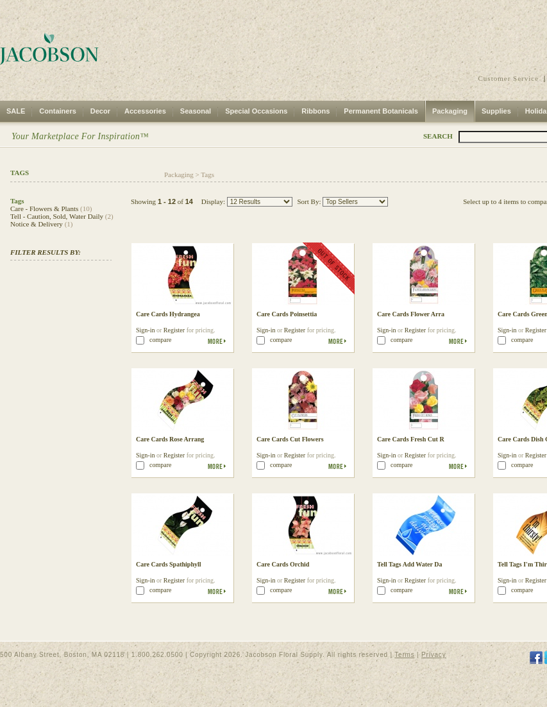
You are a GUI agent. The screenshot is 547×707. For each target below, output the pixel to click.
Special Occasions (256, 111)
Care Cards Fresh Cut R (410, 439)
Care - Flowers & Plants (44, 208)
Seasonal (195, 111)
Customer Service (508, 78)
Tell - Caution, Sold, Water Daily (56, 216)
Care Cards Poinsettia (287, 314)
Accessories (145, 111)
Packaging (449, 111)
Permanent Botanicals (381, 111)
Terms (404, 654)
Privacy (433, 654)
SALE (15, 111)
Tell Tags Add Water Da (409, 564)
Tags (207, 174)
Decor (100, 111)
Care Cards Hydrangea (168, 314)
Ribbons (315, 111)
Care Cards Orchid (283, 564)
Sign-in (145, 330)
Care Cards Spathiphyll (168, 564)
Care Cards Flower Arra (410, 314)
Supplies (496, 111)
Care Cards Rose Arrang (170, 439)
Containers (57, 111)
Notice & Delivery (36, 224)
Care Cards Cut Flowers (290, 439)
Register (174, 330)
